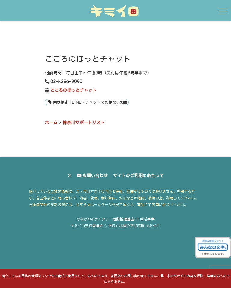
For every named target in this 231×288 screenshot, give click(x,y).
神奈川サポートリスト (84, 122)
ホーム (51, 122)
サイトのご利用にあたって (138, 175)
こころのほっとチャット (73, 90)
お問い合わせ (95, 175)
